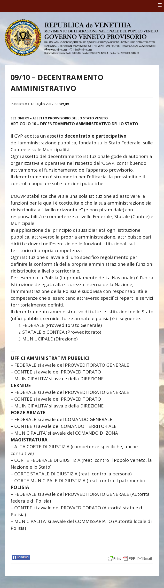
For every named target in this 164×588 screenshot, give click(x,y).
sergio (64, 103)
